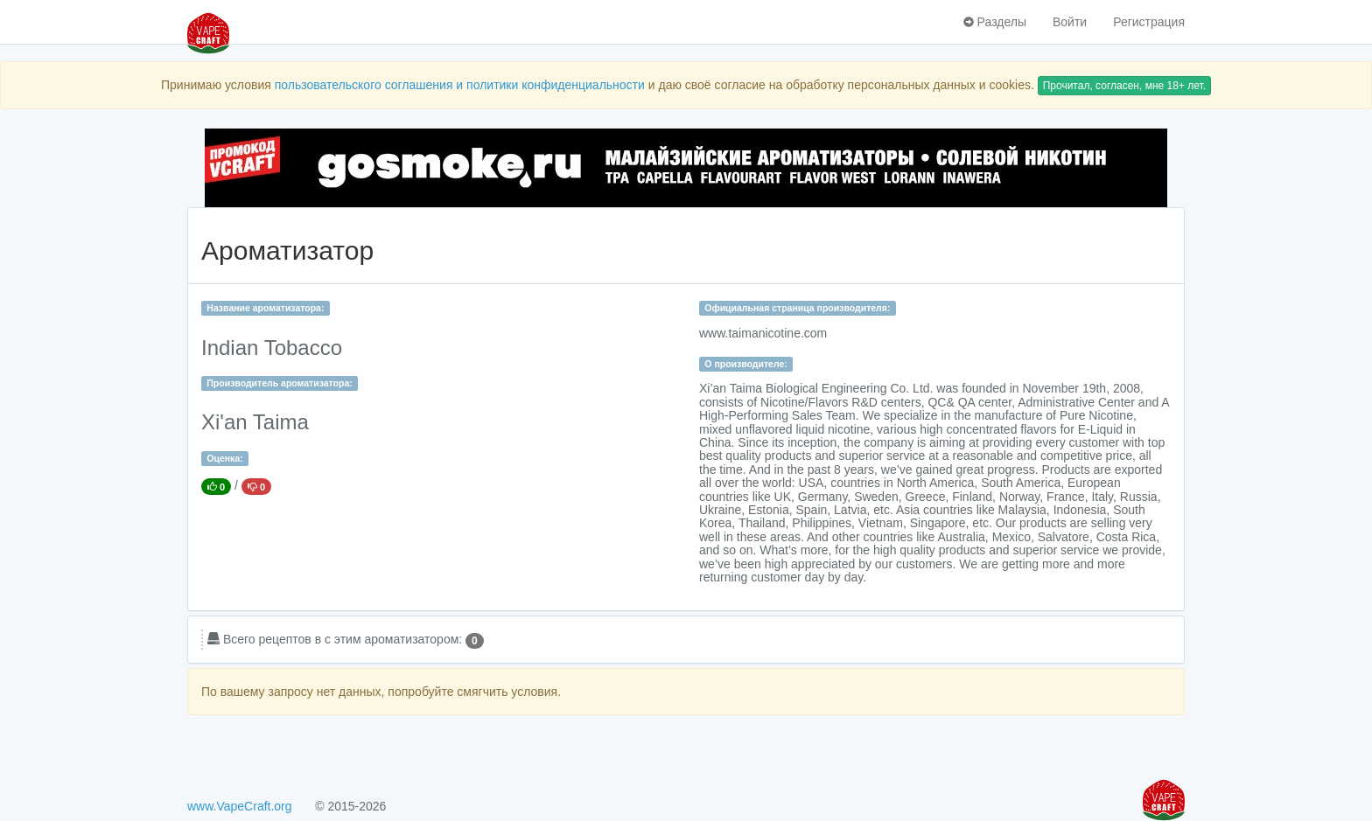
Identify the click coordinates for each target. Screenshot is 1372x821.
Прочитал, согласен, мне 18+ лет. (1124, 86)
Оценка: (224, 458)
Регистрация (1149, 22)
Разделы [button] (994, 22)
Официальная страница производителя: (797, 308)
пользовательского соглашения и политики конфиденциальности (460, 85)
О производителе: (746, 363)
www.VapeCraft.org (239, 806)
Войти (1070, 22)
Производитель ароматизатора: (279, 383)
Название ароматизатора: (265, 308)
